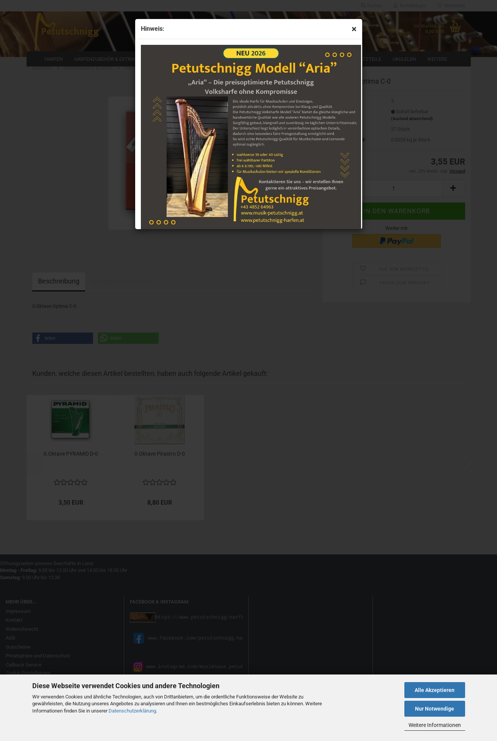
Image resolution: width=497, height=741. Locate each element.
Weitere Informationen (435, 725)
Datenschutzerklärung (132, 711)
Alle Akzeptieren (434, 690)
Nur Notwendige (434, 709)
